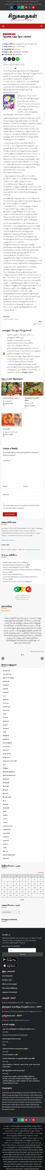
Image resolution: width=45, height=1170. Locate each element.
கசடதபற (5, 703)
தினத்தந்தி (6, 782)
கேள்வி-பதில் (25, 1)
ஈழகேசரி (6, 685)
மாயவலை (6, 429)
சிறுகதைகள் (23, 16)
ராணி (4, 847)
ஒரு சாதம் (21, 1070)
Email (25, 486)
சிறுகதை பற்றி (34, 1)
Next (42, 658)
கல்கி (4, 714)
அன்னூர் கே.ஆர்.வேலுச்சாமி (26, 44)
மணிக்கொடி (7, 829)
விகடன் (5, 851)
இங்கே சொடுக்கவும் (8, 540)
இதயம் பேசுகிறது (8, 678)
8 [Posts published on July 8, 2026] (16, 883)
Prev (2, 658)
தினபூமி (5, 790)
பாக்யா (5, 818)
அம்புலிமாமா (7, 674)
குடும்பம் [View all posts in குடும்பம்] (14, 393)
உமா (4, 696)
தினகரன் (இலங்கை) (9, 775)
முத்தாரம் (6, 840)
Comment (7, 461)
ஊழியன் (6, 699)
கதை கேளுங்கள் (7, 976)
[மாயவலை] (11, 420)
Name (5, 486)
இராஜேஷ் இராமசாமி (9, 1070)
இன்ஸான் (6, 681)
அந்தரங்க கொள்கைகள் (9, 992)
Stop (23, 654)
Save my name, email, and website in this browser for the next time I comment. (21, 506)
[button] (3, 26)
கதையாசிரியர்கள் (10, 4)
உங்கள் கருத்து (28, 4)
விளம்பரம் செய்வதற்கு (9, 984)
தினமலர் (5, 793)
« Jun (22, 899)
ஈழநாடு (5, 688)
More (34, 1002)
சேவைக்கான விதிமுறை (9, 988)
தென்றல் (5, 804)
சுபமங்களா (6, 746)
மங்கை (5, 822)
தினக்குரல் (6, 779)
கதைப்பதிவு (15, 1)
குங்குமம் (6, 721)
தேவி (4, 811)
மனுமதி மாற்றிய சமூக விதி (26, 1058)
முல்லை (5, 844)
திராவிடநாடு (7, 797)
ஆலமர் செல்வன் (11, 432)
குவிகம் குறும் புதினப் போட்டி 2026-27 (15, 562)
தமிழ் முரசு (6, 757)
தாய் (4, 764)
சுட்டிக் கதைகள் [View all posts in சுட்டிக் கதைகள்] (37, 393)
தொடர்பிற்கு (37, 4)
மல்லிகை (6, 837)
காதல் (18, 49)
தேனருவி (6, 808)
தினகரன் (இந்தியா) (9, 771)
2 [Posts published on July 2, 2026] (22, 879)
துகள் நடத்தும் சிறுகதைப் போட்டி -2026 (16, 567)
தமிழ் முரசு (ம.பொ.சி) (10, 761)
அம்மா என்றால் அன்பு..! (11, 398)
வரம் (19, 1039)
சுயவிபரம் (20, 4)
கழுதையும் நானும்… (22, 1048)
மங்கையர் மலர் (7, 826)
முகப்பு (9, 1)
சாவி (4, 732)
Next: (22, 323)
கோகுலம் (6, 728)
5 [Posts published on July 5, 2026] (40, 879)
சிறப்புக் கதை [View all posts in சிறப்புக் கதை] (11, 424)
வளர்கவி (8, 401)
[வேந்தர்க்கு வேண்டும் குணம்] (33, 389)
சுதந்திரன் (6, 739)
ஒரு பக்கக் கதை (18, 46)
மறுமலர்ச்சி (6, 833)
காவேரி (5, 717)
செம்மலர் (6, 750)
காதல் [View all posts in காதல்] (13, 34)
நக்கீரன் (5, 815)
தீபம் (4, 800)
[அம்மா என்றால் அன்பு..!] (11, 389)
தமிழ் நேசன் (7, 753)
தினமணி (5, 786)
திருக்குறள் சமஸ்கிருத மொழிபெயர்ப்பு (22, 1029)
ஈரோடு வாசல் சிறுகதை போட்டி (13, 574)
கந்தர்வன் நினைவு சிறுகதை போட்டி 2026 (16, 565)
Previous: (22, 318)
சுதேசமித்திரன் (7, 743)
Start (21, 654)
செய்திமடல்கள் (7, 980)
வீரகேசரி (6, 858)
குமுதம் (5, 725)
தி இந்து (5, 768)
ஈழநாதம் (6, 692)
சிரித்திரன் (6, 735)
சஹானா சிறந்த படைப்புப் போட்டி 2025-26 (17, 581)
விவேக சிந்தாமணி (9, 855)
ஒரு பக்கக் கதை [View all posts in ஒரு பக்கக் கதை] (7, 34)
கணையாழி (6, 706)
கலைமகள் (6, 710)
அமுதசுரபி (6, 670)
